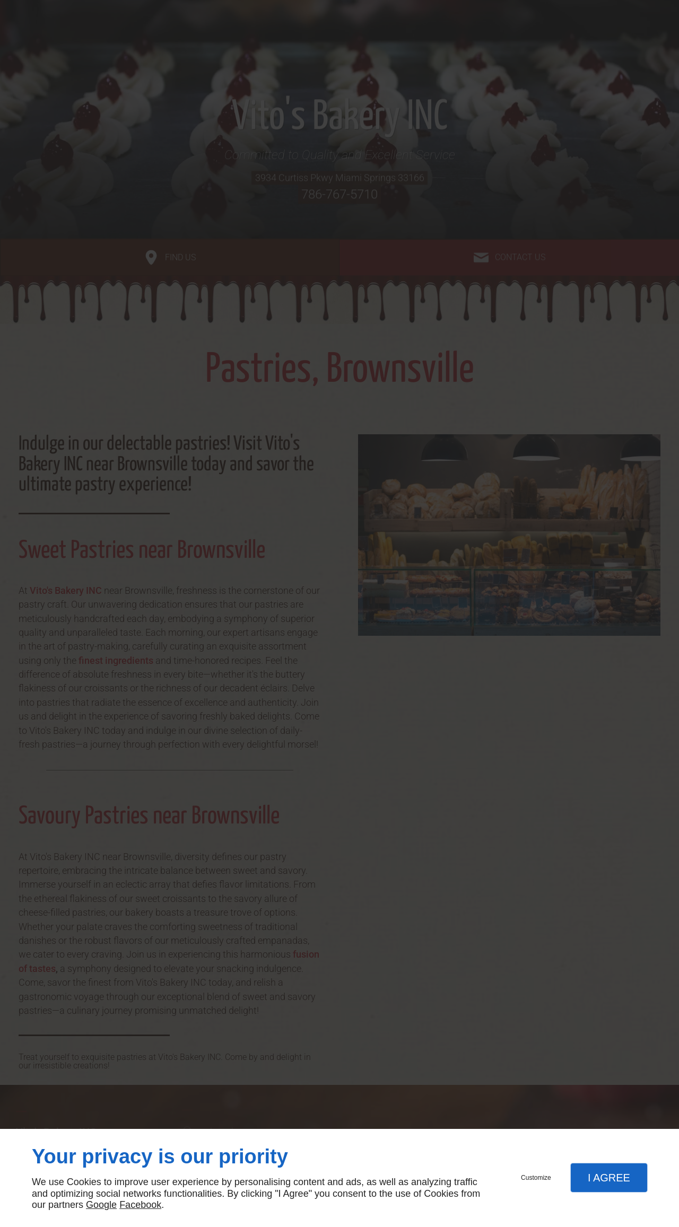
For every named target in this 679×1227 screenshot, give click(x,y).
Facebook (140, 1204)
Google (101, 1204)
